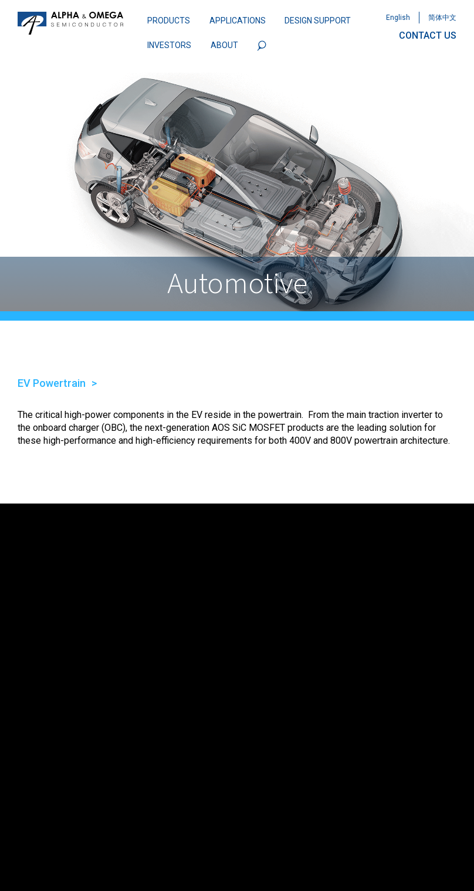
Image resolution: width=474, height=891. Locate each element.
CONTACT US (427, 35)
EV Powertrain (52, 383)
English (398, 17)
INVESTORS (169, 45)
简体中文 (442, 17)
